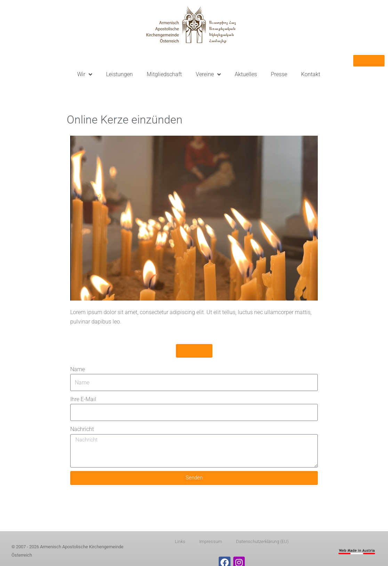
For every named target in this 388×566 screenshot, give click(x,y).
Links (180, 541)
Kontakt (310, 74)
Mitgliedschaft (164, 74)
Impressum (210, 541)
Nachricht (82, 429)
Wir (84, 74)
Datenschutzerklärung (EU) (262, 541)
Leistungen (119, 74)
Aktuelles (246, 74)
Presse (279, 74)
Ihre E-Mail (83, 399)
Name (77, 369)
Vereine (208, 74)
